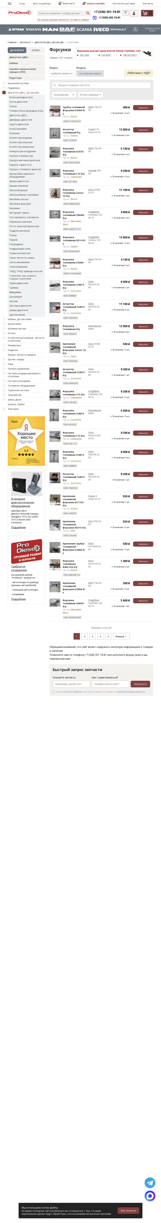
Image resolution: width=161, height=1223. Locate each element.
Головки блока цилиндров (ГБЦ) (26, 110)
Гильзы (13, 106)
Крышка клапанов (18, 185)
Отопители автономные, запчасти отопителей (26, 339)
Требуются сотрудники (19, 568)
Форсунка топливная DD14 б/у (74, 240)
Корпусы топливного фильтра (25, 169)
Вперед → (121, 636)
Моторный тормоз (19, 212)
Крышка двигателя (19, 181)
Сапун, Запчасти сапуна (21, 257)
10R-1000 (84, 55)
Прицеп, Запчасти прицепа (22, 354)
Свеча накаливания (19, 262)
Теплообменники (18, 266)
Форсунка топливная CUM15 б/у (73, 284)
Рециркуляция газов (19, 248)
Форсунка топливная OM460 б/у (73, 215)
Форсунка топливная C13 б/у (74, 172)
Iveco (91, 189)
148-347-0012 (130, 55)
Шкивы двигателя (18, 310)
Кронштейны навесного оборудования (21, 175)
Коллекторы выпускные (21, 146)
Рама (10, 364)
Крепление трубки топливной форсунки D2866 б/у (74, 548)
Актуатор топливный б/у (71, 131)
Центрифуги (15, 296)
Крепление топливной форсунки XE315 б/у (74, 524)
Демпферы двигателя (20, 119)
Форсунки (15, 292)
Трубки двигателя (18, 283)
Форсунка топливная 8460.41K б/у (70, 564)
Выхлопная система (18, 83)
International (94, 325)
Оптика (11, 333)
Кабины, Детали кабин (20, 319)
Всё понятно (128, 1210)
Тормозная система (18, 390)
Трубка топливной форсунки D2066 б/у (74, 110)
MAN (90, 107)
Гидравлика (14, 87)
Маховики (14, 208)
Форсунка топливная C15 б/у (74, 393)
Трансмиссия (14, 394)
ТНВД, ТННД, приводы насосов (25, 271)
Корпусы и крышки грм (21, 155)
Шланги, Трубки (16, 404)
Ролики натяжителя (19, 253)
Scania (91, 129)
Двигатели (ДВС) (18, 57)
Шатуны (13, 301)
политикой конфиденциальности (131, 691)
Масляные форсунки (20, 203)
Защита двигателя (19, 124)
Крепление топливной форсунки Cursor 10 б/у (74, 348)
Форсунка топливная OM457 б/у (73, 603)
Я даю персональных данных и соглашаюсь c (100, 691)
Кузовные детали (17, 328)
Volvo (91, 281)
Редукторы (15, 77)
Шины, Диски (14, 399)
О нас (22, 3)
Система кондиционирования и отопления (24, 375)
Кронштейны (14, 323)
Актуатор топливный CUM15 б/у (74, 306)
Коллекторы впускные (21, 142)
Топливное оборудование (21, 385)
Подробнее (18, 527)
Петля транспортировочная (24, 226)
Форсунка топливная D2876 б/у (73, 151)
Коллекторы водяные (20, 137)
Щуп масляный (17, 314)
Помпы (13, 235)
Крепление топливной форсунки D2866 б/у (74, 587)
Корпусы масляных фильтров (24, 160)
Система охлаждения (19, 380)
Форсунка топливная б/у (71, 327)
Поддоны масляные (19, 230)
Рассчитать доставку (124, 3)
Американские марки (152, 29)
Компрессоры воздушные (22, 151)
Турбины (13, 287)
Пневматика (14, 345)
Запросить (140, 684)
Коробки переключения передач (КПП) (22, 70)
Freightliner (93, 211)
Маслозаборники (18, 190)
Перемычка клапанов (20, 221)
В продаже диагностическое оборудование (22, 502)
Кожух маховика (18, 128)
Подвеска (13, 350)
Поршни (13, 239)
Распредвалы (16, 244)
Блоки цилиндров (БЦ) (21, 97)
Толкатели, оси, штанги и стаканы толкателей (22, 277)
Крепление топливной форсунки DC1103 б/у (73, 500)
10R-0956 (106, 55)
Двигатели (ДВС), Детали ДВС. (24, 92)
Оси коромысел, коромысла (24, 217)
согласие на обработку (72, 691)
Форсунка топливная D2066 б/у (73, 262)
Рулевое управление (18, 368)
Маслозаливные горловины (23, 194)
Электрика (13, 408)
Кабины (13, 63)
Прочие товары (16, 359)
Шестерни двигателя (20, 305)
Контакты (148, 3)
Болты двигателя (18, 101)
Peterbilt (92, 170)
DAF (90, 521)
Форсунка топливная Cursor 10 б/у (73, 192)
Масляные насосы (18, 199)
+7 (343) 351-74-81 (107, 12)
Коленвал (14, 133)
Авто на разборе (42, 3)
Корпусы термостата (20, 164)
